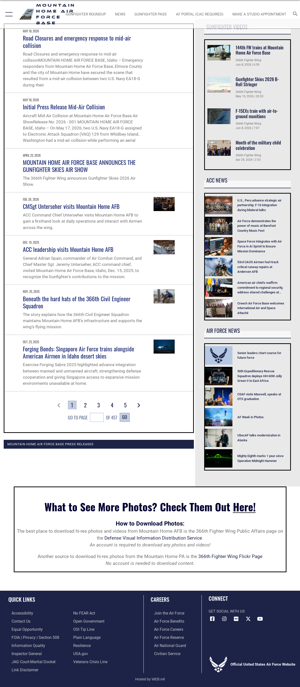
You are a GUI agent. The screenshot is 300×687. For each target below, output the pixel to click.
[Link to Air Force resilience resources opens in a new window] (81, 644)
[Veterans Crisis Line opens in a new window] (89, 660)
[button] (8, 14)
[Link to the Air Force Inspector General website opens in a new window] (22, 652)
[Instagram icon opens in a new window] (224, 619)
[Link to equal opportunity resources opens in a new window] (23, 628)
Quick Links (21, 599)
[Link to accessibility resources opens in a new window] (18, 613)
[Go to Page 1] (72, 405)
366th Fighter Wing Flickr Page (230, 556)
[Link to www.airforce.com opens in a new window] (165, 613)
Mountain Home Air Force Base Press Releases (50, 444)
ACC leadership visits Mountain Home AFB (68, 249)
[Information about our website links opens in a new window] (21, 667)
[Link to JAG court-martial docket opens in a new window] (29, 660)
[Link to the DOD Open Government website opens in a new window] (87, 621)
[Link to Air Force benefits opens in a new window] (165, 621)
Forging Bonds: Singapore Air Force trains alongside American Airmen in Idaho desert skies (78, 352)
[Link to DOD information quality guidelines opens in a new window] (24, 644)
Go (124, 417)
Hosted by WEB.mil (150, 676)
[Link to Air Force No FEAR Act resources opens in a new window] (84, 613)
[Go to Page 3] (98, 405)
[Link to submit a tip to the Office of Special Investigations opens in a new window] (83, 628)
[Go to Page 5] (125, 405)
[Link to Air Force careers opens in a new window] (165, 628)
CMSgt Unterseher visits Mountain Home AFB (71, 206)
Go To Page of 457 (92, 418)
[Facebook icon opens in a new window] (212, 619)
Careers (160, 599)
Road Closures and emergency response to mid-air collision (77, 41)
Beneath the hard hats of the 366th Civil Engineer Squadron (76, 302)
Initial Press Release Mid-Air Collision (64, 106)
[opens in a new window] (199, 14)
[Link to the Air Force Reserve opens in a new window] (165, 636)
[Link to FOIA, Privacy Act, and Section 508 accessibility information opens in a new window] (30, 636)
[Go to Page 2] (85, 405)
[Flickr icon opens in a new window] (236, 619)
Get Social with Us (227, 611)
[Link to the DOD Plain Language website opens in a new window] (85, 636)
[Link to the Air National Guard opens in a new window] (166, 644)
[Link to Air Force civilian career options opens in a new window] (163, 652)
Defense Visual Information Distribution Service (153, 538)
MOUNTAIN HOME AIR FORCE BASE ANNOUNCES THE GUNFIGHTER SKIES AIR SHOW (79, 166)
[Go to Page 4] (112, 405)
